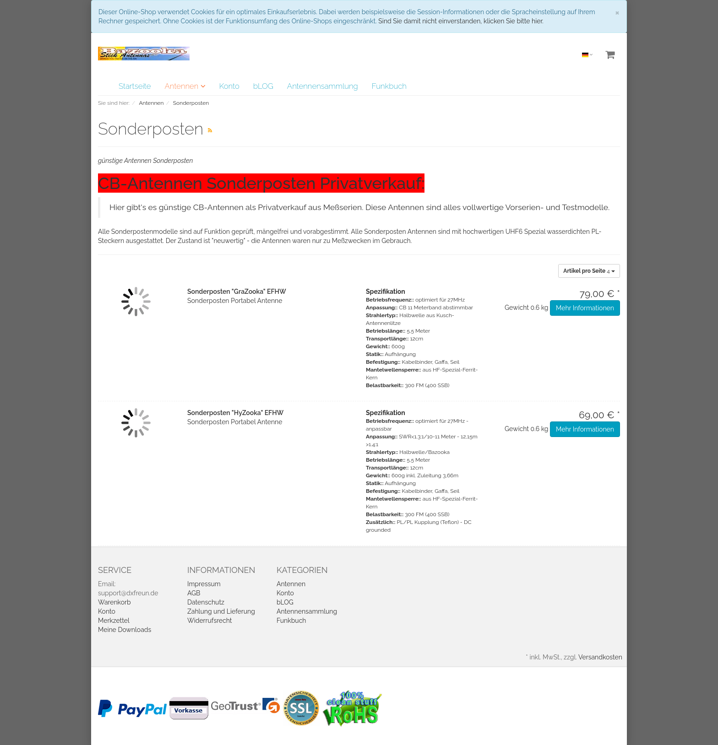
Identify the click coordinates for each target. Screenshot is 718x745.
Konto (229, 86)
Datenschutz (205, 602)
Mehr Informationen (585, 308)
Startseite (135, 86)
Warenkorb (114, 602)
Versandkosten (600, 657)
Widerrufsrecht (209, 620)
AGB (193, 593)
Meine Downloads (124, 629)
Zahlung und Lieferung (221, 611)
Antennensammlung (322, 86)
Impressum (204, 584)
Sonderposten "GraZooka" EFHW (236, 291)
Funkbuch (389, 86)
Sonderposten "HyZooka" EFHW (235, 412)
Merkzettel (114, 620)
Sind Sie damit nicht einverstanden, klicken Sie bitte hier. (460, 21)
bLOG (263, 86)
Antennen (184, 86)
